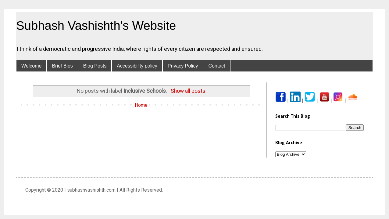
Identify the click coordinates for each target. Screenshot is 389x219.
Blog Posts (94, 65)
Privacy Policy (183, 65)
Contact (216, 65)
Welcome (31, 65)
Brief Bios (62, 65)
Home (141, 105)
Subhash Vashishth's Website (96, 25)
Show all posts (188, 91)
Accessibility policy (137, 65)
